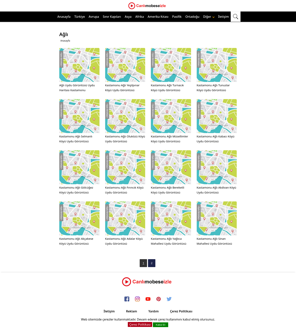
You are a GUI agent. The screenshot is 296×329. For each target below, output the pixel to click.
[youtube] (148, 299)
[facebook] (126, 299)
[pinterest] (158, 299)
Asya (128, 17)
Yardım (153, 311)
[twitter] (169, 299)
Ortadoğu (192, 17)
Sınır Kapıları (112, 17)
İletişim (223, 17)
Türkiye (79, 17)
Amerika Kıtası (158, 17)
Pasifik (177, 17)
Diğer (209, 17)
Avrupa (94, 17)
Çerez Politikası (181, 311)
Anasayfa (64, 17)
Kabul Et (160, 324)
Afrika (139, 17)
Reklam (131, 311)
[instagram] (137, 299)
